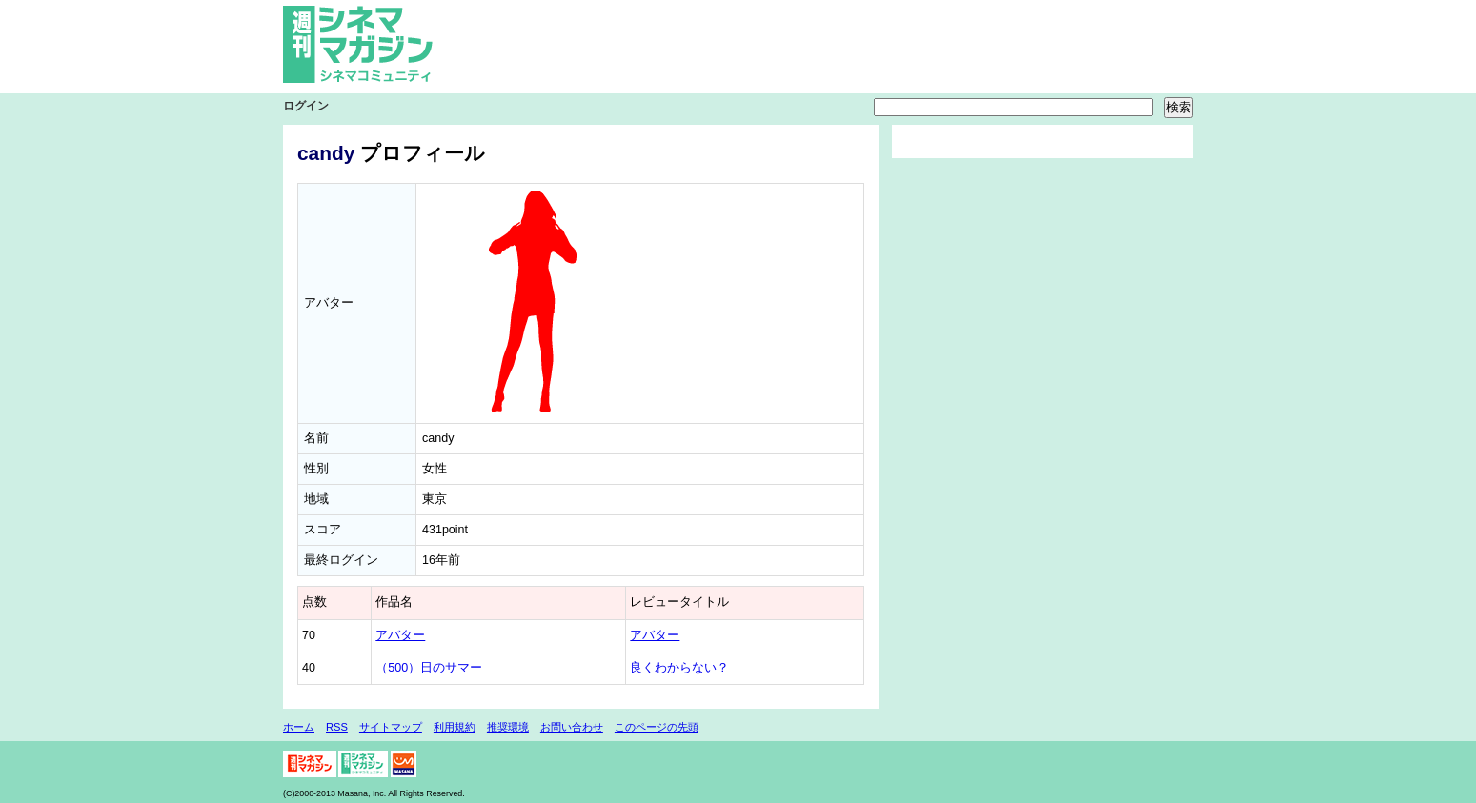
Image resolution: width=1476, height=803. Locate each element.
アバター (400, 635)
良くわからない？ (679, 667)
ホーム (298, 727)
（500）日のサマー (428, 667)
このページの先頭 (656, 727)
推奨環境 (508, 727)
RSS (337, 727)
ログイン (306, 105)
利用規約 (454, 727)
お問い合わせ (571, 727)
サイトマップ (390, 727)
